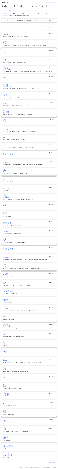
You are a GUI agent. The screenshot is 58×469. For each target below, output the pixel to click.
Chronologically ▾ (10, 20)
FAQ (26, 467)
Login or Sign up (50, 2)
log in (5, 14)
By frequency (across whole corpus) (42, 20)
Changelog (54, 467)
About (21, 467)
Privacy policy (38, 467)
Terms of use (47, 467)
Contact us (31, 467)
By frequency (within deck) (24, 20)
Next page (52, 28)
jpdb (4, 2)
